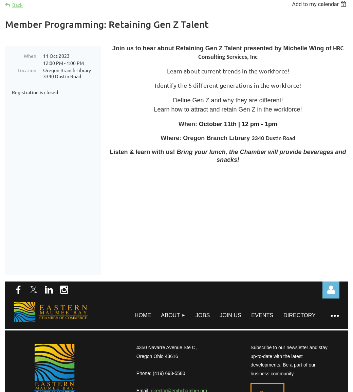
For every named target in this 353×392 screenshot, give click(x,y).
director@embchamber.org (179, 339)
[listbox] (320, 4)
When (30, 56)
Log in (330, 238)
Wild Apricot (266, 366)
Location (27, 70)
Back (17, 5)
